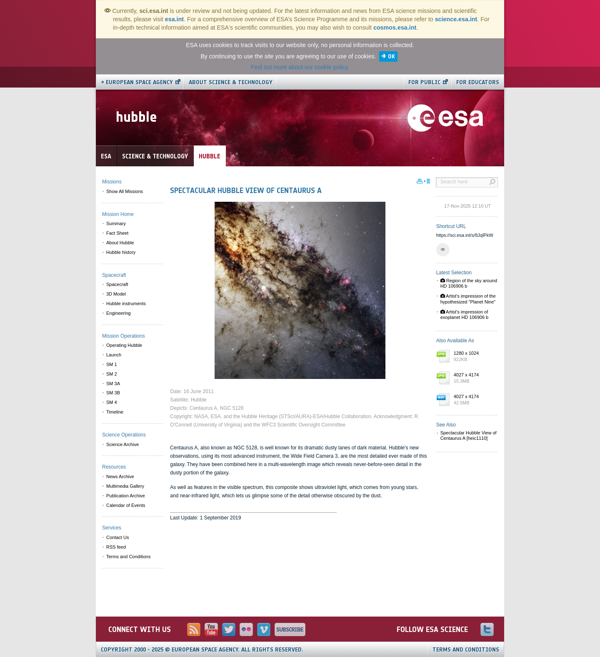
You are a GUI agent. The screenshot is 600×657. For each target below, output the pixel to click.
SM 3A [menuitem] (113, 383)
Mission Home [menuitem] (118, 214)
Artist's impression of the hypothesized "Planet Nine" (468, 298)
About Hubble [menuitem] (120, 242)
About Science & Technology (230, 82)
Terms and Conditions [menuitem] (128, 556)
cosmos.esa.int (394, 27)
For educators (477, 82)
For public (424, 82)
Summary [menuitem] (116, 223)
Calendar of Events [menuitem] (125, 505)
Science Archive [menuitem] (122, 444)
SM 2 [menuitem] (111, 373)
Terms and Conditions (465, 649)
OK (391, 56)
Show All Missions (124, 191)
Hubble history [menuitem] (120, 252)
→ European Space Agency (137, 82)
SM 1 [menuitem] (111, 364)
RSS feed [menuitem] (116, 546)
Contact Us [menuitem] (117, 537)
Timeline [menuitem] (114, 411)
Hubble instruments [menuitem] (126, 303)
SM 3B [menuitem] (113, 392)
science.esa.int (456, 19)
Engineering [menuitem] (118, 313)
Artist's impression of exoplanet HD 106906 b (464, 314)
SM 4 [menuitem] (111, 402)
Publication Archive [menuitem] (125, 495)
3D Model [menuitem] (116, 293)
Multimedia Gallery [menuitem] (125, 486)
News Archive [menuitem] (120, 476)
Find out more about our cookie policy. (300, 67)
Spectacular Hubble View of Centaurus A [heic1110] (468, 435)
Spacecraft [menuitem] (117, 284)
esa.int (174, 19)
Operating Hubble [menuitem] (124, 345)
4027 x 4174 (474, 378)
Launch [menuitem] (113, 354)
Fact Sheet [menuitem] (117, 233)
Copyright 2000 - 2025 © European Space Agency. (202, 649)
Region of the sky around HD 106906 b (468, 283)
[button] (443, 249)
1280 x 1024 (474, 357)
